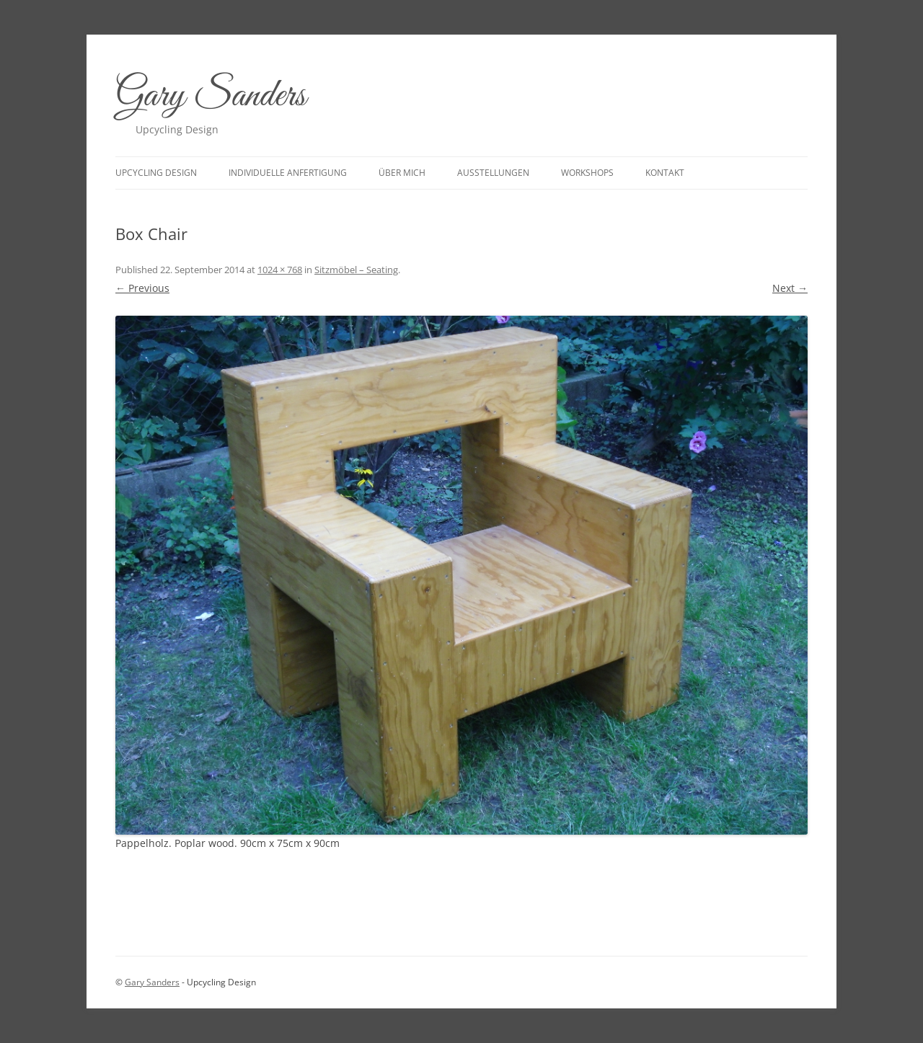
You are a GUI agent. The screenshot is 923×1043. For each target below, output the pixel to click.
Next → (790, 288)
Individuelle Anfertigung (288, 173)
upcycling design (156, 173)
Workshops (587, 173)
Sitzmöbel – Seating (356, 269)
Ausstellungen (493, 173)
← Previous (142, 288)
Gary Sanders (210, 96)
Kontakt (664, 173)
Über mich (402, 173)
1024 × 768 (279, 269)
